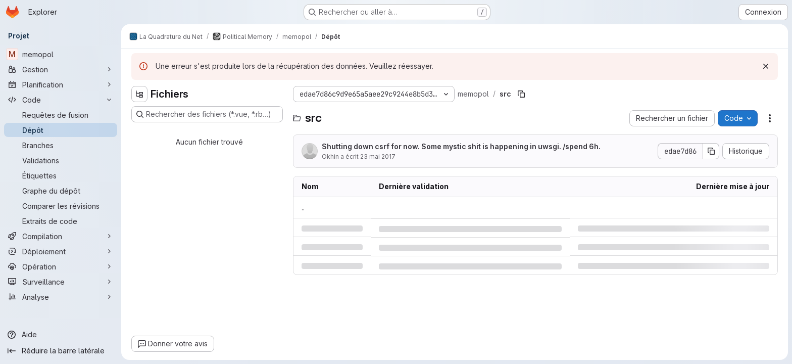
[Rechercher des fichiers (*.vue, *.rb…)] (207, 114)
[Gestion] (60, 69)
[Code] (60, 100)
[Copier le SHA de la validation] (711, 151)
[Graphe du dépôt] (60, 191)
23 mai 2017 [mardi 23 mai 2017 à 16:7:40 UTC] (377, 156)
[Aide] (60, 335)
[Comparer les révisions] (60, 206)
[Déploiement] (60, 251)
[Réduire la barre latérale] (60, 351)
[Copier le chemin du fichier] (521, 94)
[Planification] (60, 84)
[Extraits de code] (60, 221)
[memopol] (60, 54)
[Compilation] (60, 236)
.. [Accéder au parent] (303, 207)
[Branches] (60, 145)
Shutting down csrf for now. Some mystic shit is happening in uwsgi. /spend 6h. (461, 146)
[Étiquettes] (60, 175)
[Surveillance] (60, 282)
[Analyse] (60, 297)
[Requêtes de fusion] (60, 115)
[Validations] (60, 160)
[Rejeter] (766, 66)
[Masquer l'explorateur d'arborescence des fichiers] (139, 94)
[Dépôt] (60, 130)
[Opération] (60, 266)
